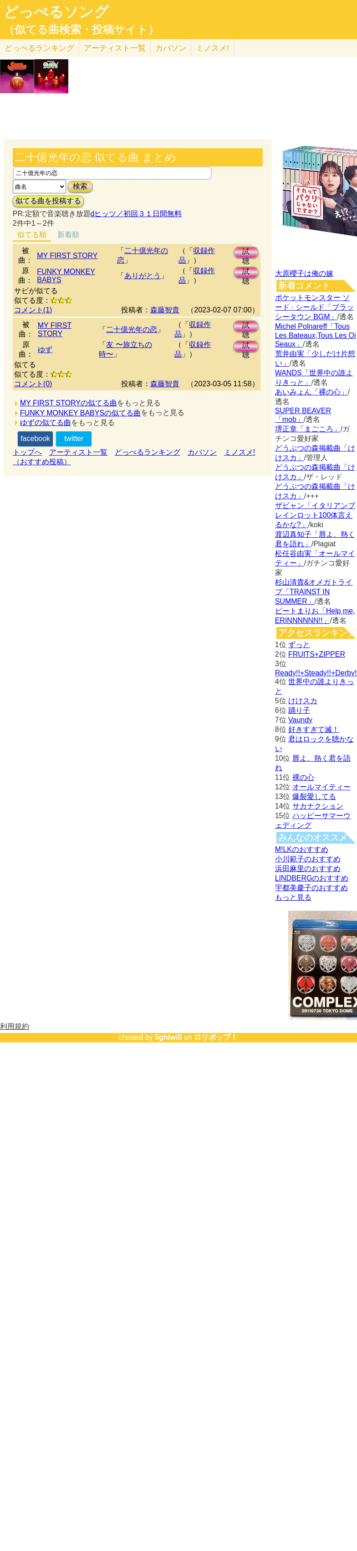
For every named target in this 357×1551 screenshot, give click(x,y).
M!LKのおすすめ (301, 849)
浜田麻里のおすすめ (308, 868)
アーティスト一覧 (78, 452)
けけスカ (302, 701)
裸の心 (303, 777)
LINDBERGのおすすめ (312, 878)
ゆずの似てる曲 (45, 422)
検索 (80, 186)
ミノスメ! (212, 48)
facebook (35, 438)
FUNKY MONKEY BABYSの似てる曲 (80, 413)
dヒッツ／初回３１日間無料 (136, 214)
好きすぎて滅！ (313, 729)
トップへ (27, 452)
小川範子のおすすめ (308, 859)
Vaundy (300, 720)
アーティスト (115, 48)
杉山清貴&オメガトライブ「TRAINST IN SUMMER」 (314, 591)
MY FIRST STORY (67, 255)
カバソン (170, 48)
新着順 (68, 235)
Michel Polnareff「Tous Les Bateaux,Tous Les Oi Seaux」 (315, 335)
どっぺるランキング (147, 452)
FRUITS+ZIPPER (316, 654)
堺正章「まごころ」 (308, 429)
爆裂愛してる (314, 796)
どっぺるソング (56, 12)
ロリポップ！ (216, 1037)
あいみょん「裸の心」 (311, 392)
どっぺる (39, 48)
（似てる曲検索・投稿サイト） (81, 30)
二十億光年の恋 (131, 329)
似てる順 (31, 235)
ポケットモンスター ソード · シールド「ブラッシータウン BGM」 (314, 307)
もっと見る (293, 897)
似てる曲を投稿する (48, 201)
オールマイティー (321, 787)
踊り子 (299, 710)
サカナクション (317, 806)
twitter (74, 438)
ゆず (45, 349)
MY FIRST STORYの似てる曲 (68, 403)
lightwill (168, 1037)
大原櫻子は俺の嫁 (304, 273)
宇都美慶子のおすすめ (311, 888)
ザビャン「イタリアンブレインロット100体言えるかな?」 (315, 515)
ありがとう (142, 276)
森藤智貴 (164, 310)
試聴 (246, 253)
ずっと (299, 644)
